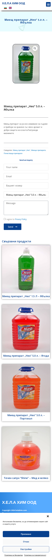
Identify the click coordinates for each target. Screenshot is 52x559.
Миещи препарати (38, 150)
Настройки (26, 549)
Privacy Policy (20, 219)
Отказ (26, 541)
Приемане (26, 534)
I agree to (16, 219)
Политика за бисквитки (13, 555)
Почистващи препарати (13, 153)
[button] (47, 516)
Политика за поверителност (35, 555)
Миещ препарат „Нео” (21, 150)
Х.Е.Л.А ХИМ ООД (13, 3)
